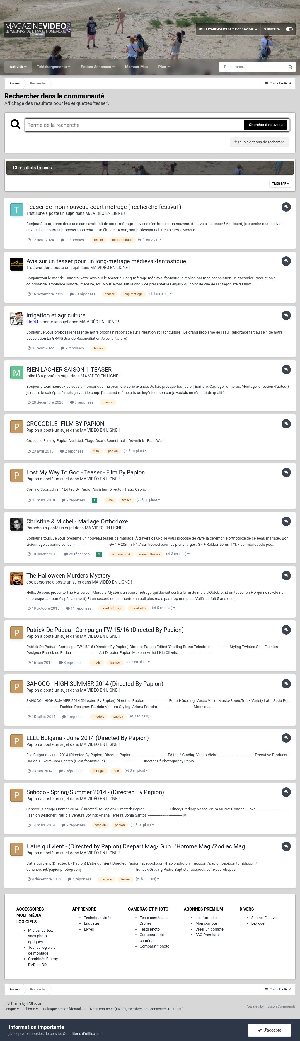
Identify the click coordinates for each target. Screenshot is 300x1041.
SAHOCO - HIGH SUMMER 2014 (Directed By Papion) (94, 683)
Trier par (280, 183)
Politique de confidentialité (64, 1009)
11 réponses (78, 608)
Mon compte (206, 923)
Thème (31, 1009)
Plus (162, 66)
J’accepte (270, 1030)
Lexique (258, 923)
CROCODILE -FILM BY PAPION (65, 423)
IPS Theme (12, 1003)
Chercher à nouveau (266, 125)
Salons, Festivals (265, 918)
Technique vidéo (97, 918)
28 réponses (77, 554)
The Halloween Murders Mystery (68, 575)
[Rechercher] (252, 67)
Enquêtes (92, 923)
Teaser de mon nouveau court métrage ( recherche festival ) (103, 206)
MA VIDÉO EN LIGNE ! (105, 213)
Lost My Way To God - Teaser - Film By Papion (85, 472)
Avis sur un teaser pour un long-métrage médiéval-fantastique (106, 261)
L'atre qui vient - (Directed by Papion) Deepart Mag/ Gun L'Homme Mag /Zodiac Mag (135, 846)
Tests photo (150, 929)
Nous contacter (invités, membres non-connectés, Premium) (137, 1009)
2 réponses (71, 451)
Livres (89, 929)
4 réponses (79, 879)
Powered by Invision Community (271, 1006)
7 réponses (72, 348)
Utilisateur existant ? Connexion (228, 29)
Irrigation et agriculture (56, 315)
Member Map (136, 66)
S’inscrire (272, 29)
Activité (17, 66)
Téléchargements (52, 66)
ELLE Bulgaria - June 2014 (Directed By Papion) (87, 737)
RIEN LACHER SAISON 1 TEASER (69, 369)
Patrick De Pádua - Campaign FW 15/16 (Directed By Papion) (105, 629)
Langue (11, 1009)
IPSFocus (34, 1003)
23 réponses (82, 294)
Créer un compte (209, 929)
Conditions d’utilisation (82, 1033)
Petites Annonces (96, 66)
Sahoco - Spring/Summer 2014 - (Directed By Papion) (95, 792)
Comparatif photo (154, 946)
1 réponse (72, 717)
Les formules (206, 918)
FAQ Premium (207, 935)
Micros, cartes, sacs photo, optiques (40, 936)
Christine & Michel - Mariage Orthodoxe (77, 521)
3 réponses (72, 240)
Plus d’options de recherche (259, 142)
